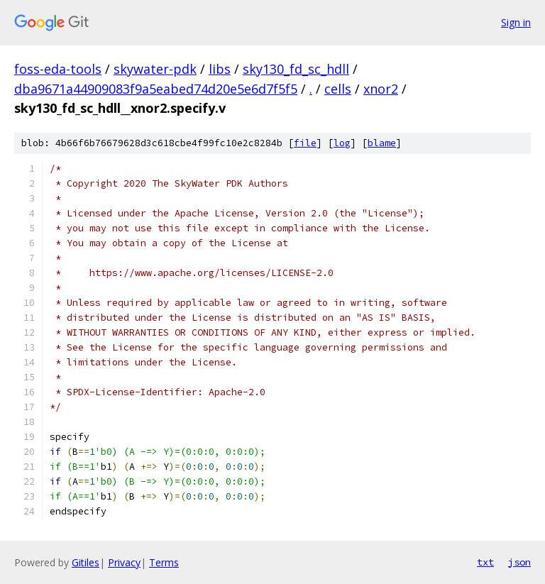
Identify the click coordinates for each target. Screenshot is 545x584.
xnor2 (380, 88)
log (342, 143)
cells (337, 88)
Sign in (516, 22)
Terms (164, 562)
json (519, 562)
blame (382, 143)
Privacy (124, 562)
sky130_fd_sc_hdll (296, 68)
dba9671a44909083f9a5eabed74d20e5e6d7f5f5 (155, 88)
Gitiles (85, 562)
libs (220, 68)
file (305, 143)
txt (485, 562)
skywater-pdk (155, 68)
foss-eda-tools (57, 68)
